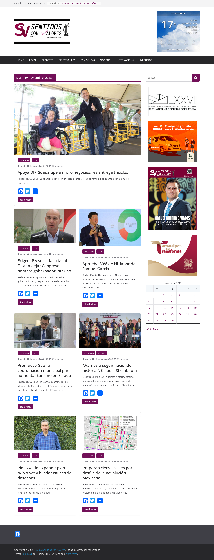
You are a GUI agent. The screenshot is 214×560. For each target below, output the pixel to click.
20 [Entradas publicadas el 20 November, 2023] (149, 314)
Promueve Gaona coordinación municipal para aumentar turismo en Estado (44, 370)
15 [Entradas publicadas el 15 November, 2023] (164, 307)
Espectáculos (66, 60)
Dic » (155, 329)
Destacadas (24, 160)
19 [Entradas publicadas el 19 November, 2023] (195, 307)
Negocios (146, 60)
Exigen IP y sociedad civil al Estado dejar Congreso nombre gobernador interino (44, 265)
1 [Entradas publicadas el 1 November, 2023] (163, 294)
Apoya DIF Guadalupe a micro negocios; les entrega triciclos (73, 172)
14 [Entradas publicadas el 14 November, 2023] (156, 307)
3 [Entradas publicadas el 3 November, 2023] (179, 294)
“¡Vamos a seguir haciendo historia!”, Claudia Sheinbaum (109, 368)
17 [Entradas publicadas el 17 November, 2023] (180, 307)
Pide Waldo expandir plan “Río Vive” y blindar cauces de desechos (45, 473)
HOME (20, 60)
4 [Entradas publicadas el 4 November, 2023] (187, 294)
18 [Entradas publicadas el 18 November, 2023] (187, 307)
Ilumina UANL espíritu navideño (78, 3)
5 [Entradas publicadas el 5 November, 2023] (194, 294)
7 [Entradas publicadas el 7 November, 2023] (156, 301)
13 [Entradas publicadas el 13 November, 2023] (149, 307)
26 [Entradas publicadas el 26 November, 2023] (195, 314)
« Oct (148, 329)
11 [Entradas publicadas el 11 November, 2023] (187, 301)
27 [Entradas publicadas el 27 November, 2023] (149, 320)
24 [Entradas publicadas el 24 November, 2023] (180, 314)
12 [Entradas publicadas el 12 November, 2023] (195, 301)
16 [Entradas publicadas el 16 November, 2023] (172, 307)
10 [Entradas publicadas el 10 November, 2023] (180, 301)
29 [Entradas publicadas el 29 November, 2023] (164, 320)
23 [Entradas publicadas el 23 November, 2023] (172, 314)
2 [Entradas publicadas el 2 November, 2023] (171, 294)
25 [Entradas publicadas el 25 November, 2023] (187, 314)
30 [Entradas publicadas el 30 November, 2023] (172, 320)
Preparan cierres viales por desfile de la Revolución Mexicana (107, 473)
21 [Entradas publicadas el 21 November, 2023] (156, 314)
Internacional (126, 60)
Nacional (106, 60)
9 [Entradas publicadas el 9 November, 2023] (171, 301)
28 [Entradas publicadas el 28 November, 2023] (156, 320)
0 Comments (56, 166)
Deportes (47, 60)
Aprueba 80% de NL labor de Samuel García (108, 266)
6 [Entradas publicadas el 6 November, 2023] (148, 301)
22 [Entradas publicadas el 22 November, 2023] (164, 314)
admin (23, 166)
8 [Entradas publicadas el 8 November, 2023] (163, 301)
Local (32, 60)
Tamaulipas (88, 60)
